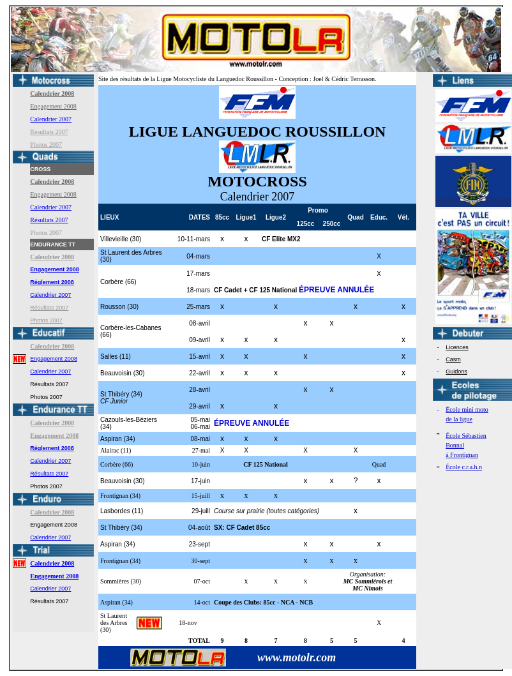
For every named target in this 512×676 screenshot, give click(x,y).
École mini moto (467, 409)
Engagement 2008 (53, 106)
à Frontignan (462, 454)
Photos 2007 (46, 144)
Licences (457, 347)
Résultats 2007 (49, 131)
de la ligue (459, 419)
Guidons (456, 371)
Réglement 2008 (52, 282)
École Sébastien (466, 435)
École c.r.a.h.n (464, 466)
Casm (453, 359)
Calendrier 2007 (51, 119)
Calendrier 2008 (52, 563)
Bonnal (455, 445)
